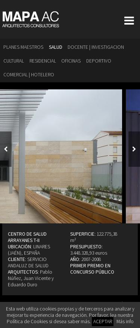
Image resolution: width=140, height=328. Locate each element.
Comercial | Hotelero (28, 74)
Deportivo (98, 61)
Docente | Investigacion (96, 47)
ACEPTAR (102, 321)
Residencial (42, 61)
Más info (125, 321)
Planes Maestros (23, 47)
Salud (55, 47)
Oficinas (71, 61)
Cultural (13, 61)
